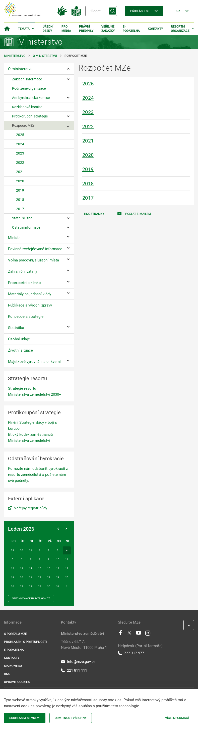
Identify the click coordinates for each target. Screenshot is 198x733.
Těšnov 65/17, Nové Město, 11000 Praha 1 (84, 644)
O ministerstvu (45, 56)
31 (57, 586)
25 (66, 577)
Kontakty (155, 29)
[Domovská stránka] (7, 29)
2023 (88, 112)
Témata (24, 29)
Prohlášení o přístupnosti (25, 642)
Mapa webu (13, 666)
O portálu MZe (15, 634)
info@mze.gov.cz (78, 661)
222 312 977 (131, 653)
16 (48, 568)
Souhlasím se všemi (24, 718)
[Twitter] (129, 634)
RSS (7, 674)
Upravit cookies (17, 682)
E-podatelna (131, 29)
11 (66, 559)
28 (30, 586)
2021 (88, 141)
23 (48, 577)
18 (66, 568)
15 (39, 568)
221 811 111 (74, 670)
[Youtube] (138, 634)
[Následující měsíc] (66, 529)
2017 (88, 198)
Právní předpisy (86, 29)
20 (21, 577)
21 (30, 577)
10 (57, 559)
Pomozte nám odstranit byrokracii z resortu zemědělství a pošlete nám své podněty (38, 474)
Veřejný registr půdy (30, 508)
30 (48, 586)
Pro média (66, 29)
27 (21, 586)
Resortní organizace (180, 29)
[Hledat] (101, 11)
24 (57, 577)
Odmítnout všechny (71, 718)
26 (12, 586)
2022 (88, 126)
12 (12, 568)
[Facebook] (120, 634)
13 (21, 568)
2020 (88, 155)
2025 (88, 84)
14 (30, 568)
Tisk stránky (94, 214)
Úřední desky (48, 29)
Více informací (177, 718)
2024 (88, 98)
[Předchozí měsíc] (58, 529)
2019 (88, 169)
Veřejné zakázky (108, 29)
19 (12, 577)
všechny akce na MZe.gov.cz (31, 598)
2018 (88, 184)
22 (39, 577)
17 (57, 568)
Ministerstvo (15, 56)
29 (39, 586)
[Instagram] (147, 634)
